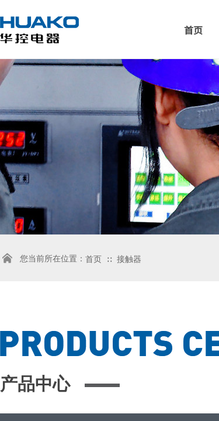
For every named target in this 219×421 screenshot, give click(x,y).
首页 (93, 259)
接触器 (129, 259)
